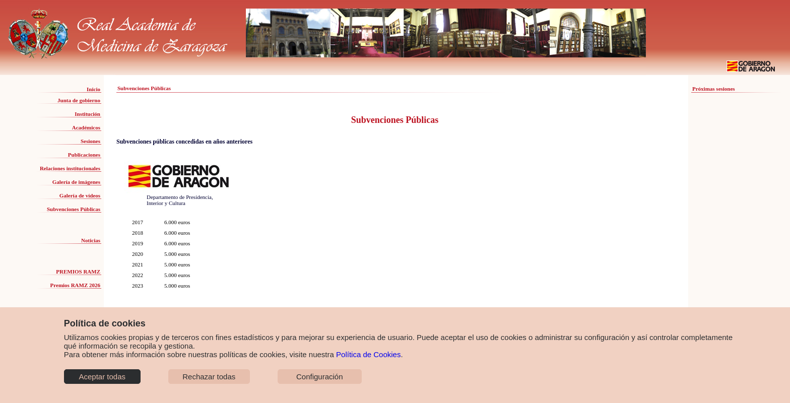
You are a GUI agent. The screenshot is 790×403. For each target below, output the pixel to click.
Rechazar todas (208, 376)
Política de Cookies (368, 354)
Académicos (86, 127)
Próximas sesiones (713, 89)
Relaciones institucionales (70, 168)
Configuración (319, 376)
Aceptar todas (102, 376)
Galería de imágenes (76, 182)
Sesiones (90, 141)
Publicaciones (84, 155)
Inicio (93, 89)
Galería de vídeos (79, 195)
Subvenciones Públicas (73, 209)
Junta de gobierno (78, 100)
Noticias (90, 240)
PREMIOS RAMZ (78, 271)
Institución (87, 114)
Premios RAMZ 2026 (75, 285)
